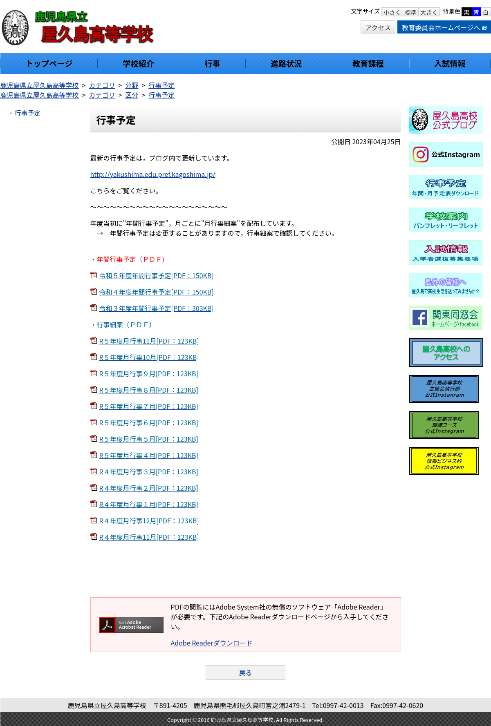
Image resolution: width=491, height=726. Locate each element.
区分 (131, 95)
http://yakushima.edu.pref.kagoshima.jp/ (152, 174)
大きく (429, 12)
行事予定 (161, 85)
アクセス (378, 27)
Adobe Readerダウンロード (212, 643)
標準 (411, 12)
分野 (131, 85)
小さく (392, 12)
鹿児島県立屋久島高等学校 (39, 85)
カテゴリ (102, 85)
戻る (245, 672)
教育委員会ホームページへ (444, 27)
